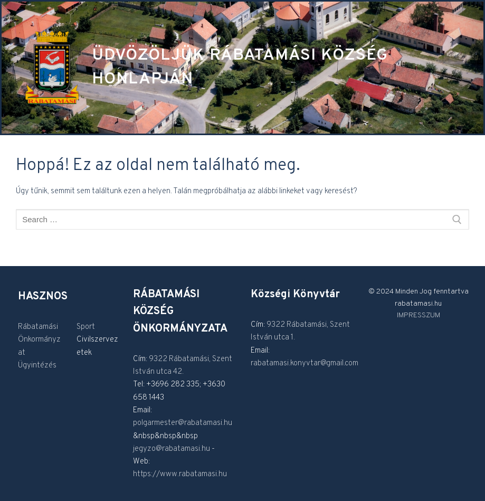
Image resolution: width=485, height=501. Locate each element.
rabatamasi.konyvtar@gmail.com (304, 363)
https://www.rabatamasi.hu (180, 474)
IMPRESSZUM (418, 315)
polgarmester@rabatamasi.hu (182, 423)
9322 (159, 359)
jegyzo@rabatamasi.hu (171, 449)
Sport (86, 327)
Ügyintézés (37, 366)
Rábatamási (38, 327)
